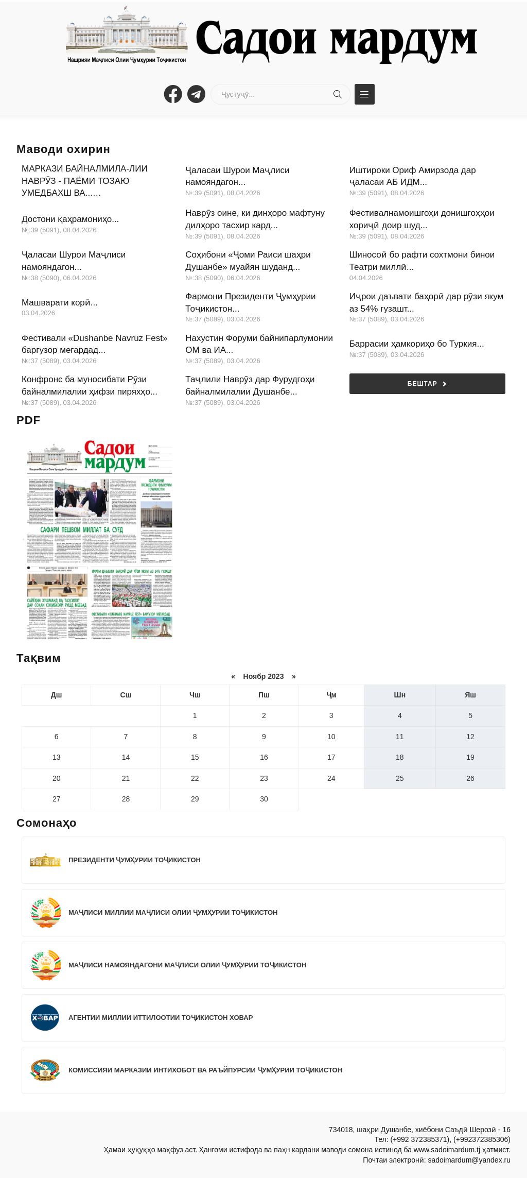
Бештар (427, 384)
